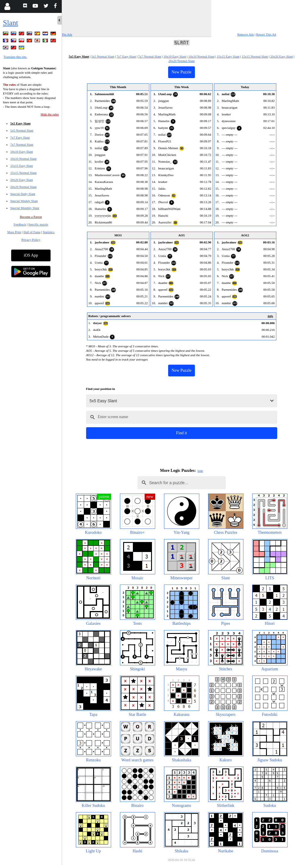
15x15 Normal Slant (23, 172)
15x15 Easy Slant (21, 165)
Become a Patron (31, 216)
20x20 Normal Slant (23, 187)
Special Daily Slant (22, 194)
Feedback (20, 224)
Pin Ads (67, 34)
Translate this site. (15, 56)
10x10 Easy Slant (21, 151)
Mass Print (14, 232)
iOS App (31, 255)
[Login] (7, 6)
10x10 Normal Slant (23, 158)
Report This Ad (266, 34)
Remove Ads (245, 34)
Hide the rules (50, 114)
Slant (10, 23)
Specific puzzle (38, 224)
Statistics (49, 232)
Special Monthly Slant (24, 208)
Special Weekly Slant (24, 201)
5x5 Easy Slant (20, 123)
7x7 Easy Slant (20, 137)
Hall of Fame (32, 232)
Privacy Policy (30, 239)
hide (200, 470)
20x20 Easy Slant (21, 179)
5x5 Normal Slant (21, 130)
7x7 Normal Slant (21, 144)
